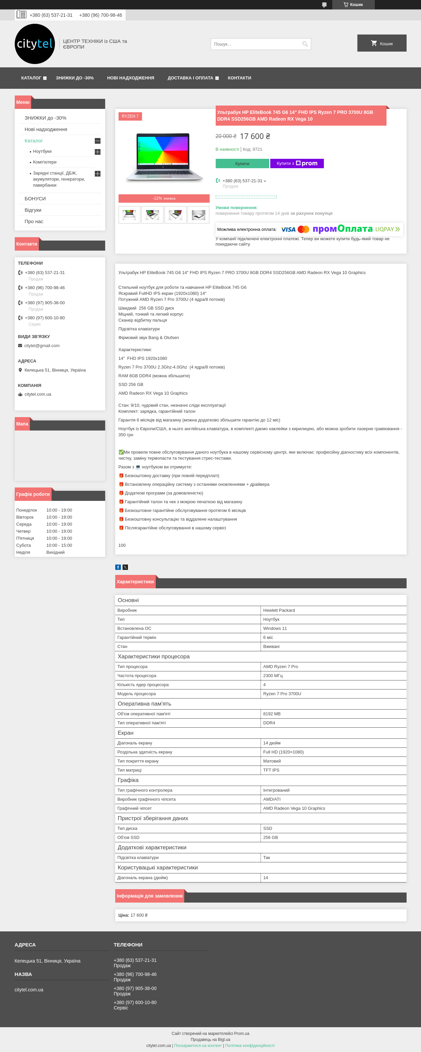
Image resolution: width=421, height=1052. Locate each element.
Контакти (240, 77)
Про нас (34, 221)
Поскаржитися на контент (198, 1045)
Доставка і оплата (190, 77)
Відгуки (33, 210)
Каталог (31, 77)
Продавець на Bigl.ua (210, 1039)
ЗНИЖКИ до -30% (75, 77)
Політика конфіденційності (250, 1045)
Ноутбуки (42, 151)
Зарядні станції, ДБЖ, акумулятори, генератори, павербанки (59, 179)
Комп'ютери (45, 162)
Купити (242, 163)
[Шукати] (305, 44)
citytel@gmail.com (42, 345)
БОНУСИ (35, 198)
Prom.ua (241, 1033)
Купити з (297, 163)
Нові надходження (130, 77)
